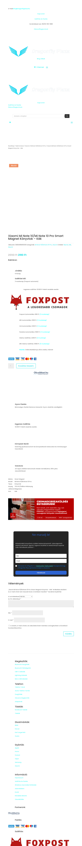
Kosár (17, 792)
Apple (17, 748)
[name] (41, 556)
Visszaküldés (19, 799)
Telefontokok (19, 146)
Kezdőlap (11, 146)
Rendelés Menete (21, 796)
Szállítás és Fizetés (41, 19)
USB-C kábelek (20, 672)
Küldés (68, 633)
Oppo (17, 759)
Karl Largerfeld (20, 732)
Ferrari (17, 729)
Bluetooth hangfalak (22, 664)
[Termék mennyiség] (11, 366)
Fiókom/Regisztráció (41, 29)
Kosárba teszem (26, 366)
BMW (16, 725)
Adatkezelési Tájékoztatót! (44, 566)
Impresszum (19, 778)
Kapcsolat (41, 14)
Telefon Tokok (20, 687)
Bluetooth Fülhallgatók (23, 668)
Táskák (17, 713)
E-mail (11, 620)
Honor (17, 751)
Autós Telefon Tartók (22, 691)
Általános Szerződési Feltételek (25, 785)
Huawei (17, 755)
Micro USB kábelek (21, 679)
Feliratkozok (41, 573)
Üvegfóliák (18, 694)
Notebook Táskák (21, 710)
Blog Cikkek (41, 59)
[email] (41, 561)
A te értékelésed (14, 597)
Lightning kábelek (21, 675)
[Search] (67, 116)
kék (70, 245)
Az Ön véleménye (14, 599)
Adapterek (18, 702)
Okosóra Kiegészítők (22, 698)
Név (10, 613)
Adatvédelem (19, 789)
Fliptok (65, 245)
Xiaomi (27, 146)
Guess (17, 736)
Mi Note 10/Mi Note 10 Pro (38, 146)
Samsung (18, 762)
